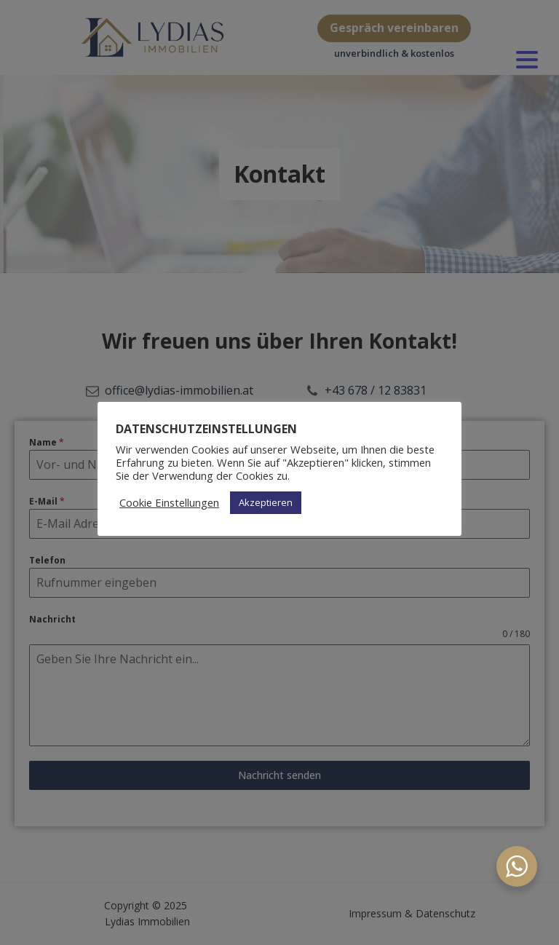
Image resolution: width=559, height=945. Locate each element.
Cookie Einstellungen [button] (169, 502)
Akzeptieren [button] (266, 502)
